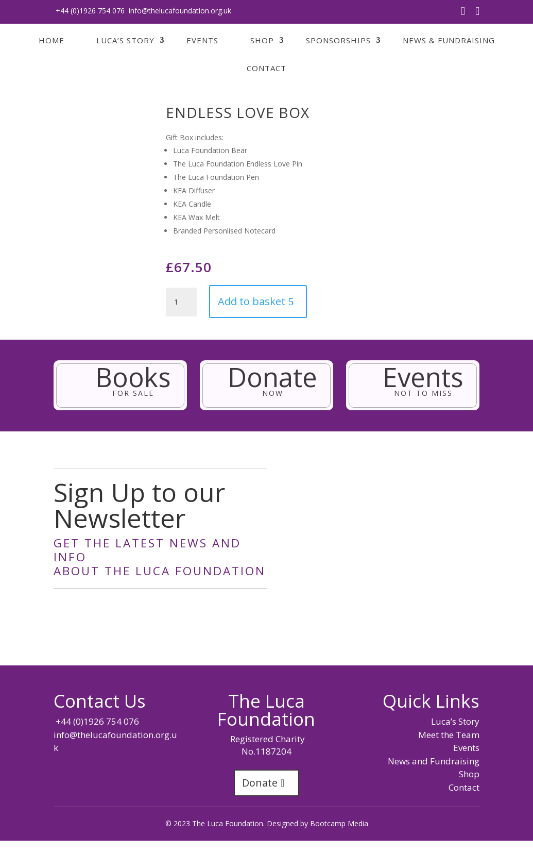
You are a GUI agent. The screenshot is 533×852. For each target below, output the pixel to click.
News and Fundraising (433, 761)
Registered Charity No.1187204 (266, 745)
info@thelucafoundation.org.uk (180, 10)
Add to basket (251, 301)
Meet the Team (448, 735)
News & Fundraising (449, 40)
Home (51, 40)
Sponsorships (338, 40)
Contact (266, 68)
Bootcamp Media (339, 823)
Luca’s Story (125, 40)
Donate (260, 783)
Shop (262, 40)
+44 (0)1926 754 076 (89, 10)
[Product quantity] (181, 302)
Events (202, 40)
